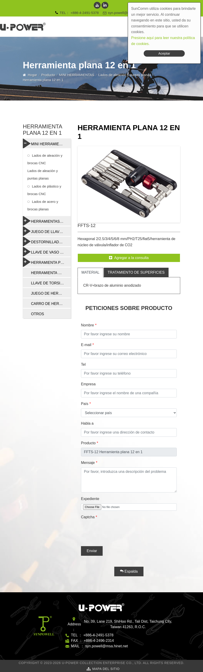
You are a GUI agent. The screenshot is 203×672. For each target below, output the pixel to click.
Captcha (88, 517)
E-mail (86, 345)
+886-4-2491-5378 (84, 13)
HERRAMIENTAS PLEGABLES (47, 221)
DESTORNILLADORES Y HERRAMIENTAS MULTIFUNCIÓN (47, 241)
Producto (48, 75)
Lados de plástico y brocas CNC (44, 190)
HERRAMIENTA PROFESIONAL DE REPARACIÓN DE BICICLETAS (47, 262)
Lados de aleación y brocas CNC (44, 159)
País (84, 404)
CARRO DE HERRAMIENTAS (51, 304)
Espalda (129, 571)
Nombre (87, 325)
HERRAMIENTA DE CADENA (51, 273)
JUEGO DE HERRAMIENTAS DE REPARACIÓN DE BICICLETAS (51, 293)
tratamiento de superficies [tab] (136, 272)
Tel (83, 364)
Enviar (92, 551)
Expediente (90, 499)
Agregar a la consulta (128, 258)
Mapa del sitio (106, 669)
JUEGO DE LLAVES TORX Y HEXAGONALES (47, 231)
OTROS (37, 314)
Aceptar (164, 53)
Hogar (32, 75)
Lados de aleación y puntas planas (124, 75)
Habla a (87, 423)
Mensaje (88, 463)
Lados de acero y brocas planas (42, 205)
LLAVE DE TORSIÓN (48, 283)
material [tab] (90, 272)
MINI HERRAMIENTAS (76, 75)
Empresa (88, 384)
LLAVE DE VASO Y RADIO (47, 252)
